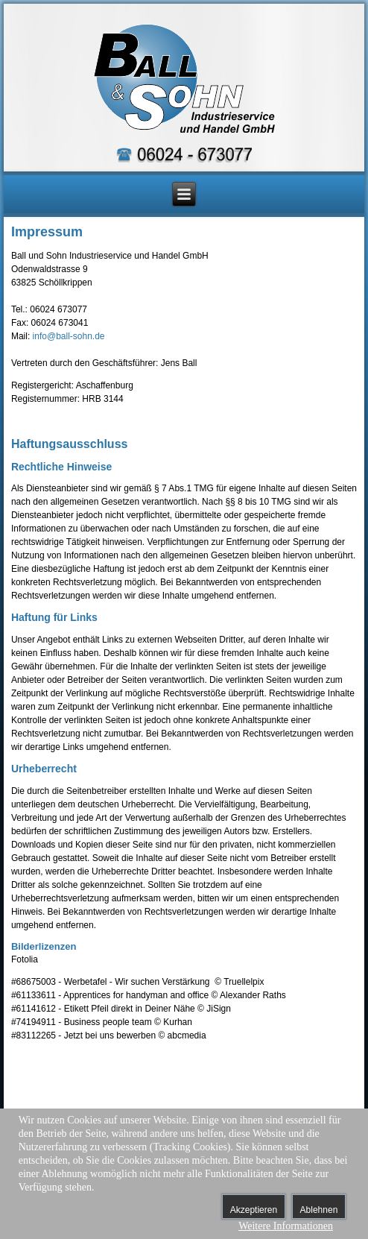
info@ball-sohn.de (69, 336)
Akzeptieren (253, 1210)
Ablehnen (319, 1210)
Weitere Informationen (285, 1226)
